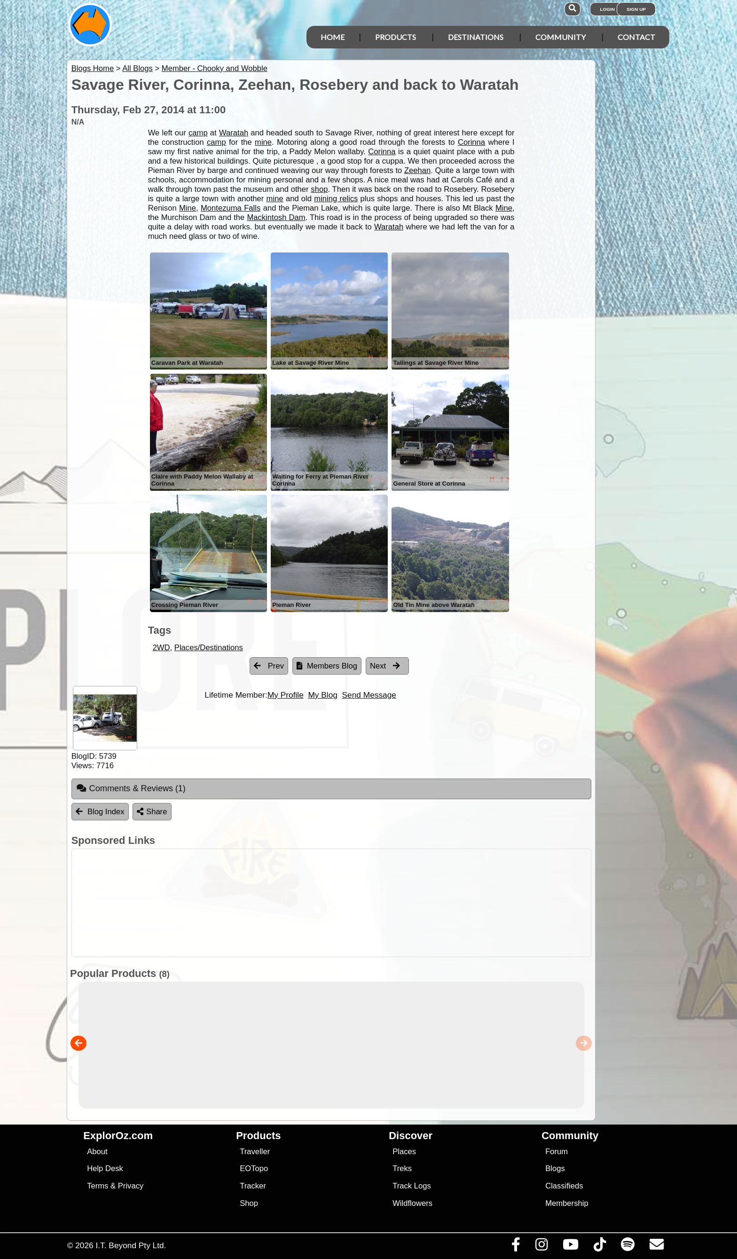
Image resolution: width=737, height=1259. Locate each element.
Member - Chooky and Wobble (214, 68)
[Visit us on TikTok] (599, 1246)
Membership (566, 1203)
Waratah (233, 132)
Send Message (369, 695)
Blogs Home (92, 68)
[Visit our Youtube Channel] (570, 1246)
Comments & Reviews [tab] (131, 788)
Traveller (255, 1151)
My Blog (322, 695)
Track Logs (411, 1185)
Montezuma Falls (230, 208)
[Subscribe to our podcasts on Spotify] (627, 1246)
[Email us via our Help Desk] (656, 1246)
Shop (249, 1203)
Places (404, 1151)
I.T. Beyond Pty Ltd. (130, 1245)
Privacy (131, 1185)
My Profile (285, 695)
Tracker (253, 1185)
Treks (402, 1168)
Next (385, 665)
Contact (636, 36)
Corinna (471, 142)
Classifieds (564, 1185)
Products (395, 36)
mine (263, 142)
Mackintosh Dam (276, 217)
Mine (187, 208)
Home (333, 36)
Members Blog (327, 665)
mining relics (336, 198)
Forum (556, 1151)
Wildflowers (412, 1203)
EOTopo (254, 1168)
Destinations (475, 36)
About (97, 1151)
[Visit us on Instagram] (541, 1246)
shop (319, 189)
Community (560, 36)
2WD (161, 647)
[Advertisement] (377, 903)
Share (152, 811)
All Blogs (137, 68)
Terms (97, 1185)
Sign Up (636, 9)
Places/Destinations (208, 647)
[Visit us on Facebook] (516, 1246)
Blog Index (100, 811)
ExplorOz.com (118, 1135)
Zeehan (417, 170)
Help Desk (105, 1168)
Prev (269, 665)
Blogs (555, 1168)
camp (198, 132)
